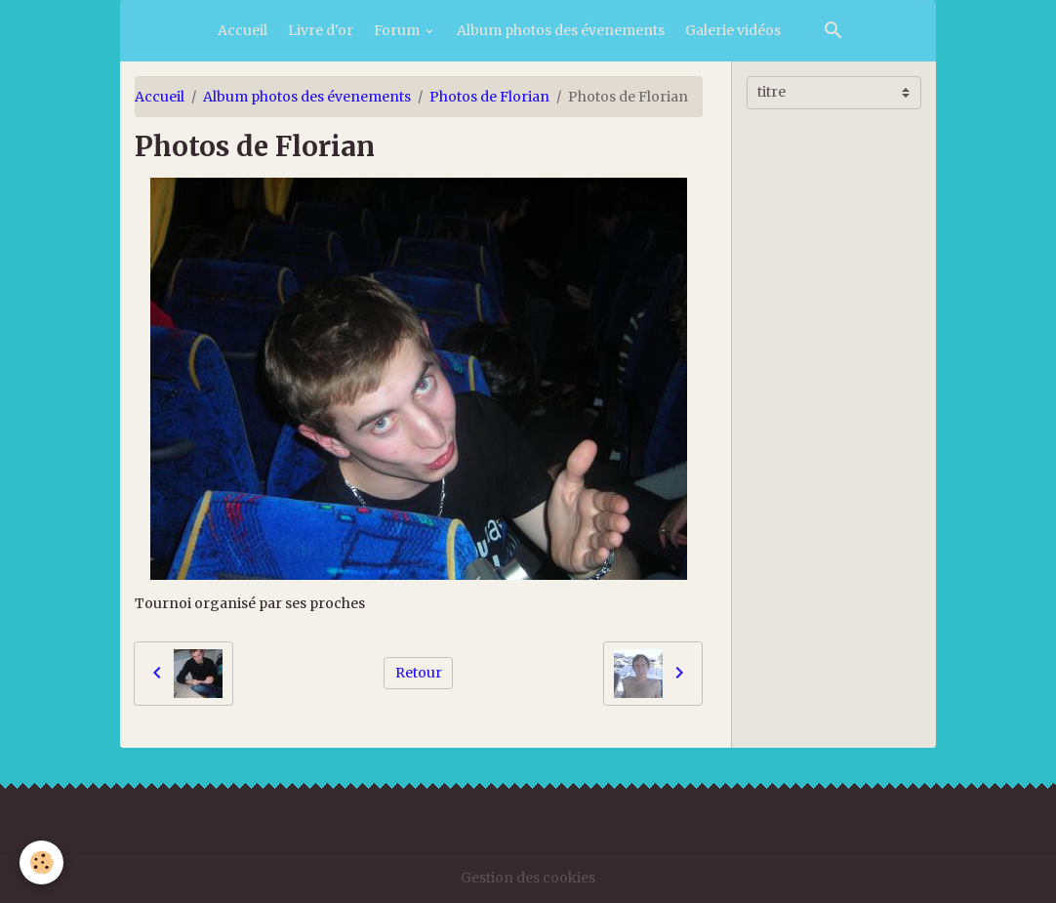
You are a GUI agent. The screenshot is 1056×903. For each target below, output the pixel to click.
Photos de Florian (489, 96)
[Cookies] (41, 862)
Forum (398, 30)
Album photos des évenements (561, 30)
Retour (418, 672)
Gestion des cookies (528, 877)
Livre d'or (320, 30)
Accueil (242, 30)
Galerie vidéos (733, 30)
